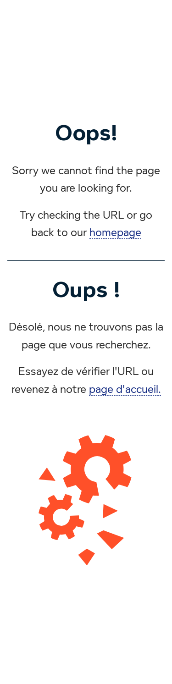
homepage (115, 232)
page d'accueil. (125, 389)
